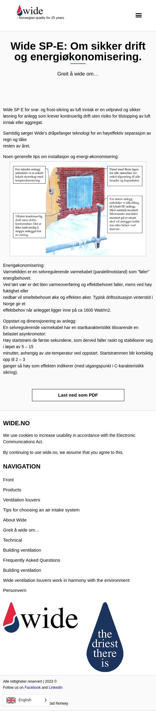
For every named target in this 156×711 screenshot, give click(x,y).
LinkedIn (55, 687)
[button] (139, 15)
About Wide (15, 519)
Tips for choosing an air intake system (41, 509)
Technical (12, 540)
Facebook (33, 687)
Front (8, 479)
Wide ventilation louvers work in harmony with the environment (66, 580)
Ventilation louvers (21, 499)
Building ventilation (22, 550)
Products (12, 489)
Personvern (15, 590)
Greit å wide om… (21, 529)
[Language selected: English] (26, 700)
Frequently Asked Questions (31, 560)
